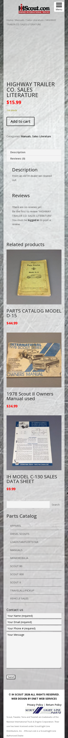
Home (10, 20)
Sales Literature (35, 20)
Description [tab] (17, 152)
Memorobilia (19, 558)
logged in (33, 220)
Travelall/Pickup (22, 590)
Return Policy (53, 704)
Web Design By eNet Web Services (34, 698)
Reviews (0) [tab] (17, 158)
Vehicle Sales (19, 598)
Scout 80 (16, 566)
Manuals (19, 20)
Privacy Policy (35, 704)
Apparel (15, 525)
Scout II (15, 582)
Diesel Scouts (19, 534)
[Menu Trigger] (59, 7)
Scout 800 (17, 574)
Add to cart (20, 121)
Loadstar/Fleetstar (24, 542)
